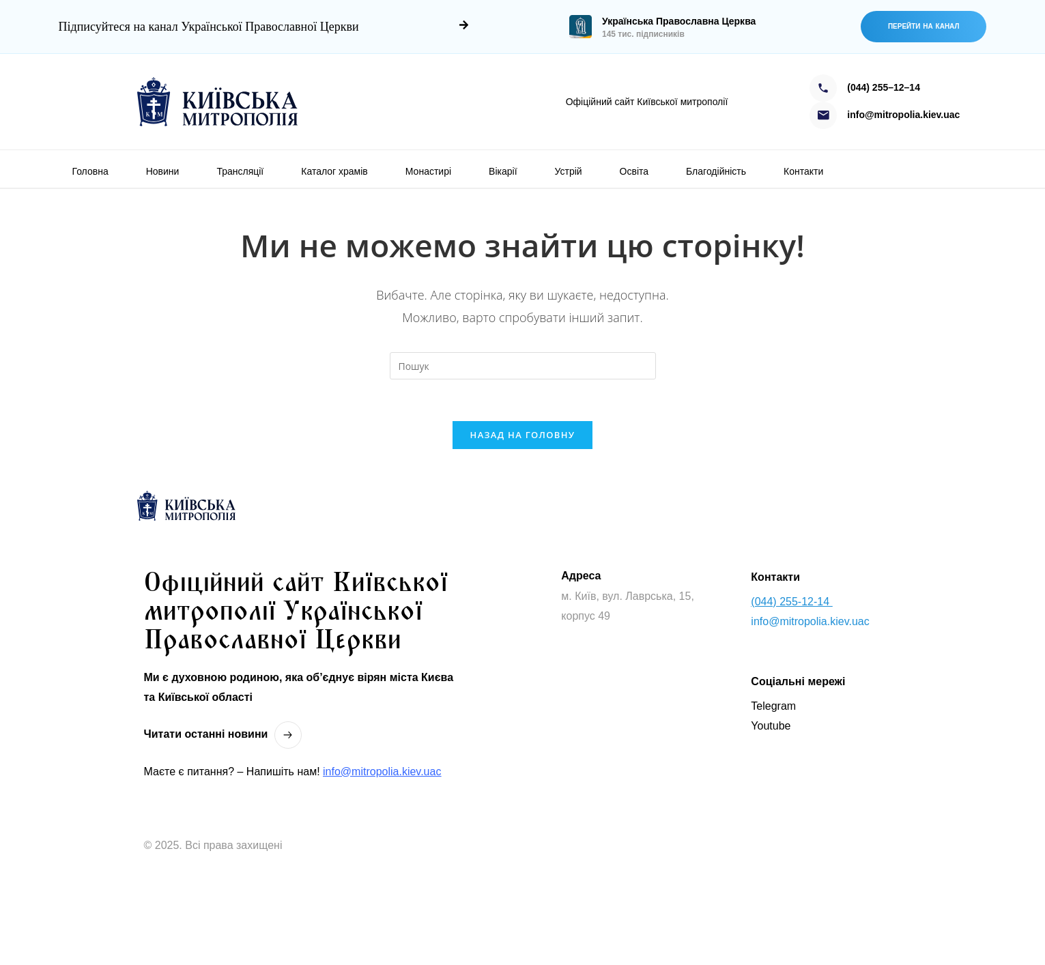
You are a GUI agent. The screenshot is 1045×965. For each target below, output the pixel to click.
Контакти (803, 171)
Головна (90, 171)
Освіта (634, 171)
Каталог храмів (334, 171)
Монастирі (428, 171)
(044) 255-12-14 (791, 601)
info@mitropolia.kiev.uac (382, 771)
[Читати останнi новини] (288, 735)
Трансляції (239, 171)
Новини (163, 171)
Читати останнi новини (206, 734)
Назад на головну (522, 435)
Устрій (568, 171)
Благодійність (716, 171)
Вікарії (503, 171)
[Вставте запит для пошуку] (523, 365)
